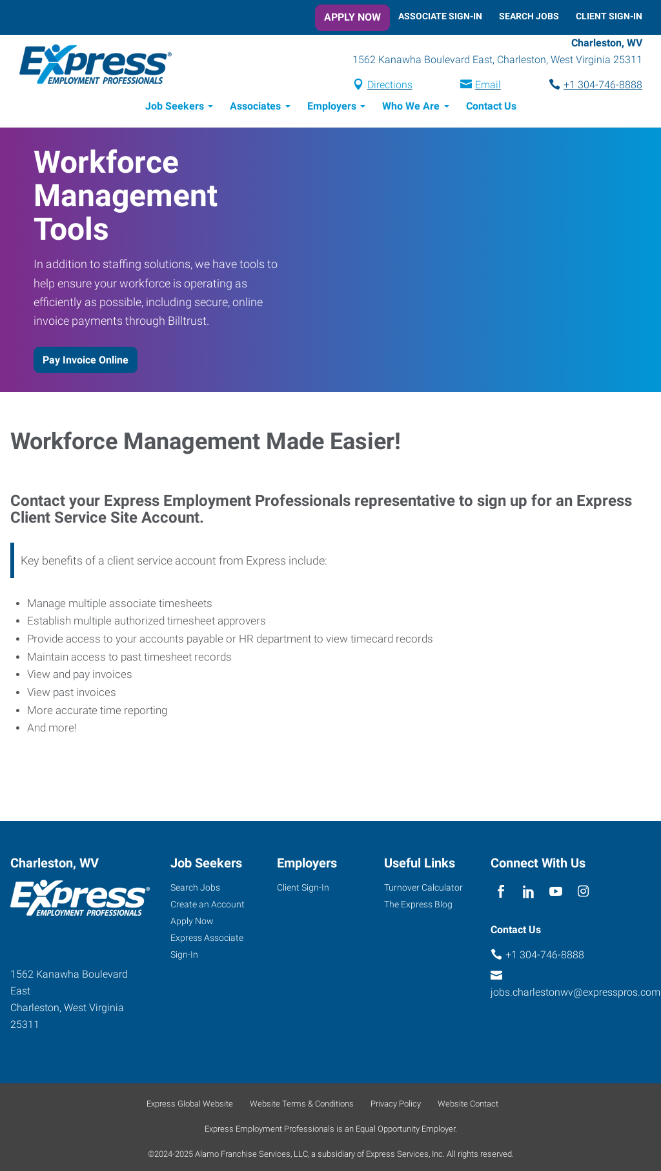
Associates (255, 108)
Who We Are (411, 108)
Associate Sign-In (440, 16)
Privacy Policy (396, 1105)
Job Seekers (174, 108)
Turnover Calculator (423, 889)
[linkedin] (528, 894)
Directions (389, 86)
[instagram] (583, 894)
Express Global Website (190, 1105)
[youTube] (556, 894)
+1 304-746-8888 (603, 86)
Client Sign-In (609, 16)
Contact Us (491, 108)
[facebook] (501, 894)
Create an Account (207, 906)
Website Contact (468, 1105)
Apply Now (352, 17)
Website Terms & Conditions (302, 1105)
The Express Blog (418, 906)
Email (488, 86)
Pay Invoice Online (85, 362)
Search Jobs (529, 16)
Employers (331, 108)
